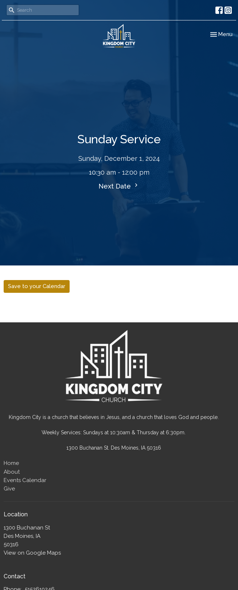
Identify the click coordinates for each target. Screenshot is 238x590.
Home (11, 463)
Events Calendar (25, 480)
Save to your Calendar (36, 286)
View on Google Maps (32, 553)
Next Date (119, 186)
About (12, 472)
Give (9, 488)
